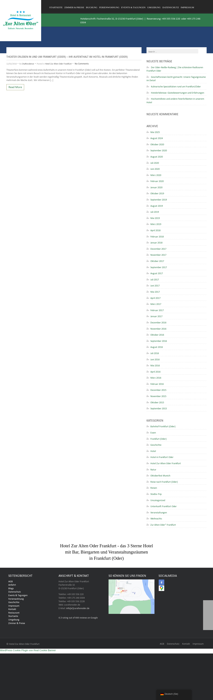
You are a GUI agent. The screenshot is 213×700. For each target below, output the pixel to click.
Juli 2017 (154, 279)
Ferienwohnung (109, 7)
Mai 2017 (155, 291)
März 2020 (155, 174)
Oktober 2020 (157, 144)
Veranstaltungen (158, 512)
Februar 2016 (157, 383)
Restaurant (14, 612)
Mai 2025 (155, 132)
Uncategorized (157, 500)
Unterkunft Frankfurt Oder (163, 506)
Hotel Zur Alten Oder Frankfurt (58, 63)
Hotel (153, 450)
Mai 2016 (155, 365)
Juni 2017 (155, 285)
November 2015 (158, 396)
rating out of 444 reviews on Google (78, 617)
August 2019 (156, 205)
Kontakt (12, 608)
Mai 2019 (155, 217)
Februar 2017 (157, 310)
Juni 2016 (155, 359)
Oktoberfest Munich (160, 475)
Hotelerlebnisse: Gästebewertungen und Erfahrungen (177, 92)
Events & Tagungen (133, 7)
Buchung (91, 7)
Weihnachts (156, 518)
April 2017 (155, 297)
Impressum (187, 7)
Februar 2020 (157, 181)
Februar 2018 (157, 236)
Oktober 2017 (157, 260)
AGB (10, 581)
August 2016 (156, 346)
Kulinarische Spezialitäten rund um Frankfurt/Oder (176, 86)
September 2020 (158, 150)
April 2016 (155, 371)
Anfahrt (12, 584)
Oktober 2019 (157, 193)
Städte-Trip (156, 493)
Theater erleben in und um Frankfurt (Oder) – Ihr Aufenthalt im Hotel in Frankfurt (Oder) (67, 56)
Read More (15, 86)
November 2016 (158, 328)
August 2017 (156, 273)
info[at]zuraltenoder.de (77, 608)
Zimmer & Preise (74, 7)
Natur (153, 469)
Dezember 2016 (158, 322)
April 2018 (155, 230)
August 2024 (156, 138)
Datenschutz (170, 7)
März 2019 (155, 224)
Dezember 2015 (158, 389)
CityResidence (28, 63)
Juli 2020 (154, 162)
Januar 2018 (156, 242)
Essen (153, 432)
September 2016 (158, 340)
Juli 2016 (154, 353)
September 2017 (158, 267)
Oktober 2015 (157, 402)
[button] (208, 625)
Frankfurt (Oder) (158, 438)
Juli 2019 (154, 211)
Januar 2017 (156, 316)
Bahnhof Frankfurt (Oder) (162, 426)
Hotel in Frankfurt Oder (161, 456)
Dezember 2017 (158, 248)
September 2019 (158, 199)
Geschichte (155, 444)
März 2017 (155, 303)
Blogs (11, 588)
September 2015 (158, 408)
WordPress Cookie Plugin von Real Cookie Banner (28, 650)
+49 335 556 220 (171, 18)
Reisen (153, 487)
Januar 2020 (156, 187)
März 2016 (155, 377)
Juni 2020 (155, 168)
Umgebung (154, 7)
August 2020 (156, 156)
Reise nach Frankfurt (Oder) (164, 481)
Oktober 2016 (157, 334)
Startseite (56, 7)
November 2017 (158, 254)
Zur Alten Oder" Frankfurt (163, 524)
